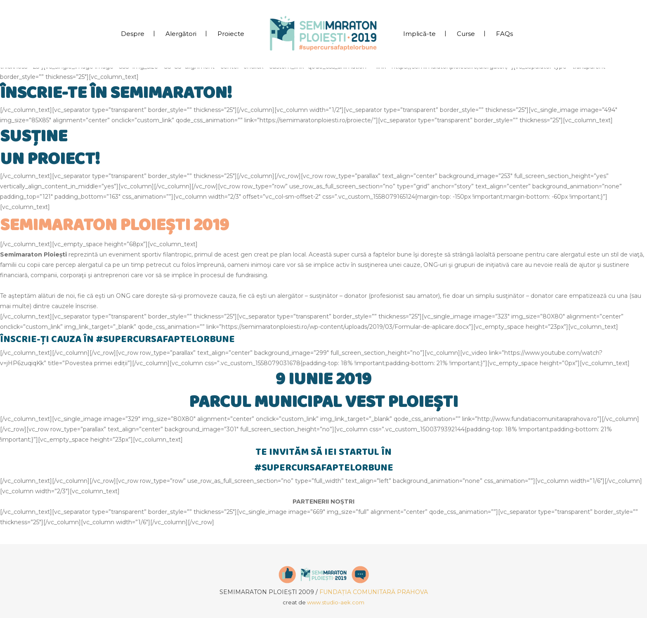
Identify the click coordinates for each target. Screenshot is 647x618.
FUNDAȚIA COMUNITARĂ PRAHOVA (373, 592)
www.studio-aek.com (335, 602)
